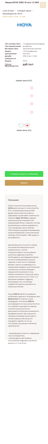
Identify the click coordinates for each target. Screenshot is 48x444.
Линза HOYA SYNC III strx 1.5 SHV (22, 2)
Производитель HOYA (12, 13)
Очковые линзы (24, 10)
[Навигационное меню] (43, 5)
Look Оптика (8, 10)
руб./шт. (28, 64)
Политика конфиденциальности (24, 434)
